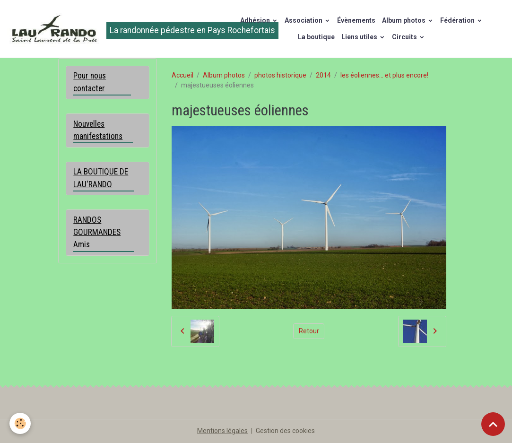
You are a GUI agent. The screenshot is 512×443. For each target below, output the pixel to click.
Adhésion (255, 20)
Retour (309, 331)
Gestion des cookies (285, 430)
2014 (323, 75)
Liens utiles (360, 37)
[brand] (109, 29)
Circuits (405, 37)
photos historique (280, 75)
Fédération (458, 20)
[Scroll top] (493, 424)
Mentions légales (222, 430)
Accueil (182, 75)
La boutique (316, 37)
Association (304, 20)
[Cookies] (20, 423)
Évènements (356, 20)
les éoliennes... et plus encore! (384, 75)
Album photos (404, 20)
